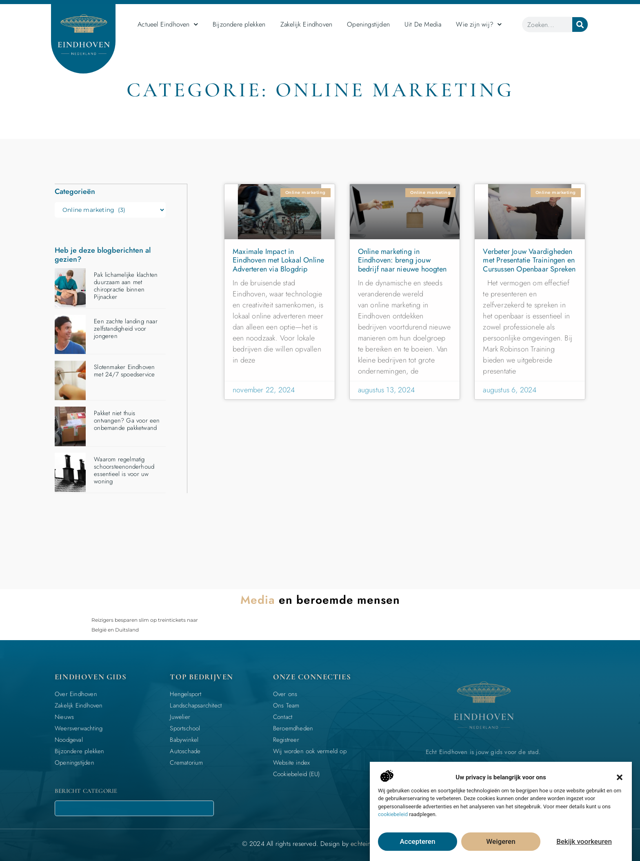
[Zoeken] (580, 24)
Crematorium (186, 762)
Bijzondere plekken (239, 24)
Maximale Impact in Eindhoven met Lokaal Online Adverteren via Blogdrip (278, 260)
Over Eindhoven (76, 693)
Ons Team (286, 705)
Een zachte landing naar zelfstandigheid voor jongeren (126, 328)
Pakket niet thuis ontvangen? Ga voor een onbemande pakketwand (127, 420)
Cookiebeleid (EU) (296, 773)
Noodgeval (69, 739)
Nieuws (64, 716)
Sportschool (185, 727)
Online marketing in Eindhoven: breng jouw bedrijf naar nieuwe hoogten (402, 260)
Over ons (285, 693)
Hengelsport (185, 693)
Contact (282, 716)
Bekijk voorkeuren (584, 841)
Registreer (286, 739)
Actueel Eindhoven (168, 24)
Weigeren (501, 841)
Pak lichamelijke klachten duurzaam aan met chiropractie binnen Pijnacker (126, 285)
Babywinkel (184, 739)
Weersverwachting (78, 727)
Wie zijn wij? (479, 24)
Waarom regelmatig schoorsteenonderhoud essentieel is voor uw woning (124, 469)
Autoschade (185, 750)
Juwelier (180, 716)
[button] (620, 777)
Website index (291, 762)
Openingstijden (368, 24)
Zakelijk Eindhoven (306, 24)
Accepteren (417, 841)
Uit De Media (422, 24)
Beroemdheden (293, 727)
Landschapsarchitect (196, 705)
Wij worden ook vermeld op (310, 750)
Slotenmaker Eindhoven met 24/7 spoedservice (124, 370)
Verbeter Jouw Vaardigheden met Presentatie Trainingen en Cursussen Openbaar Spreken (529, 260)
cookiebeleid (393, 814)
